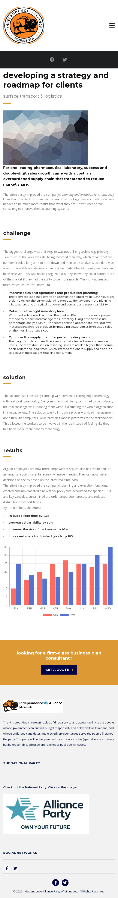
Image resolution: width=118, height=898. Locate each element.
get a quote (59, 670)
